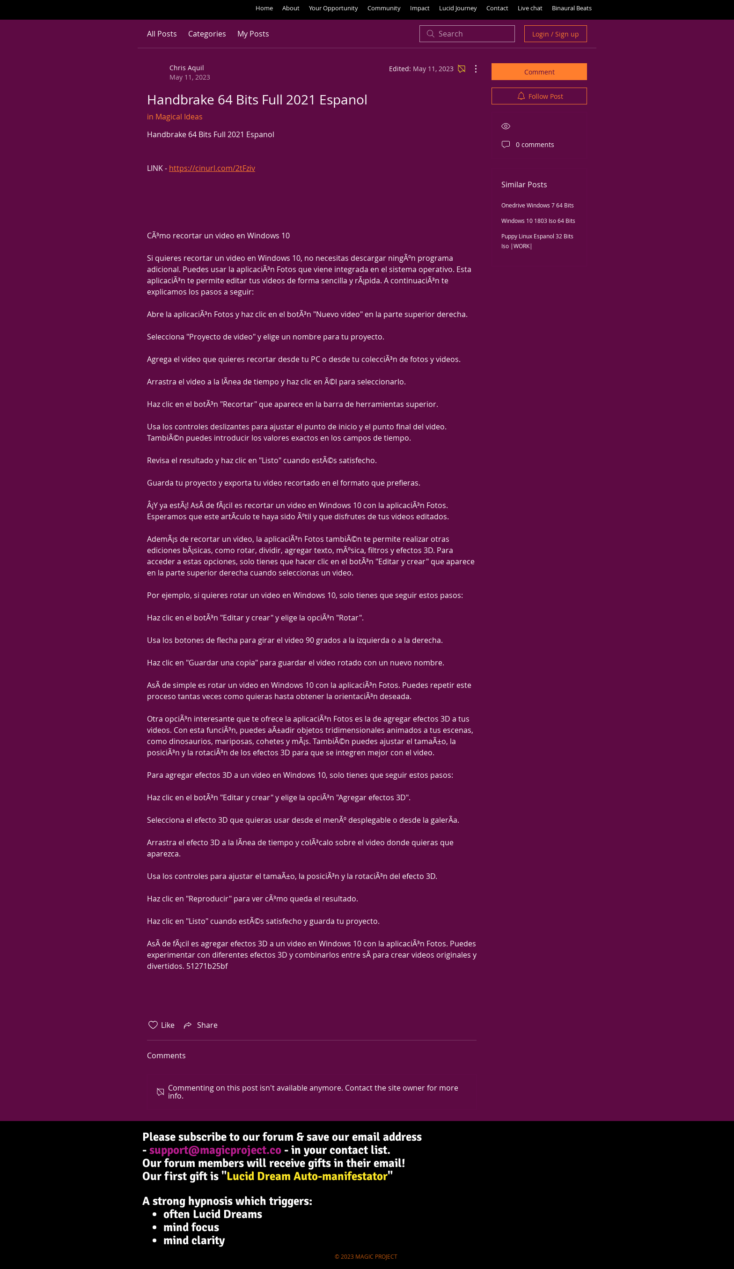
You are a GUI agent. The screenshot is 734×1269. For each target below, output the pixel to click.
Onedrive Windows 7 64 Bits (537, 205)
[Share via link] (200, 1025)
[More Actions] (471, 68)
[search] (467, 33)
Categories (207, 34)
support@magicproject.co (215, 1150)
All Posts (162, 34)
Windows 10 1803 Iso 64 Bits (538, 220)
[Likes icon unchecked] (153, 1025)
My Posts (253, 34)
